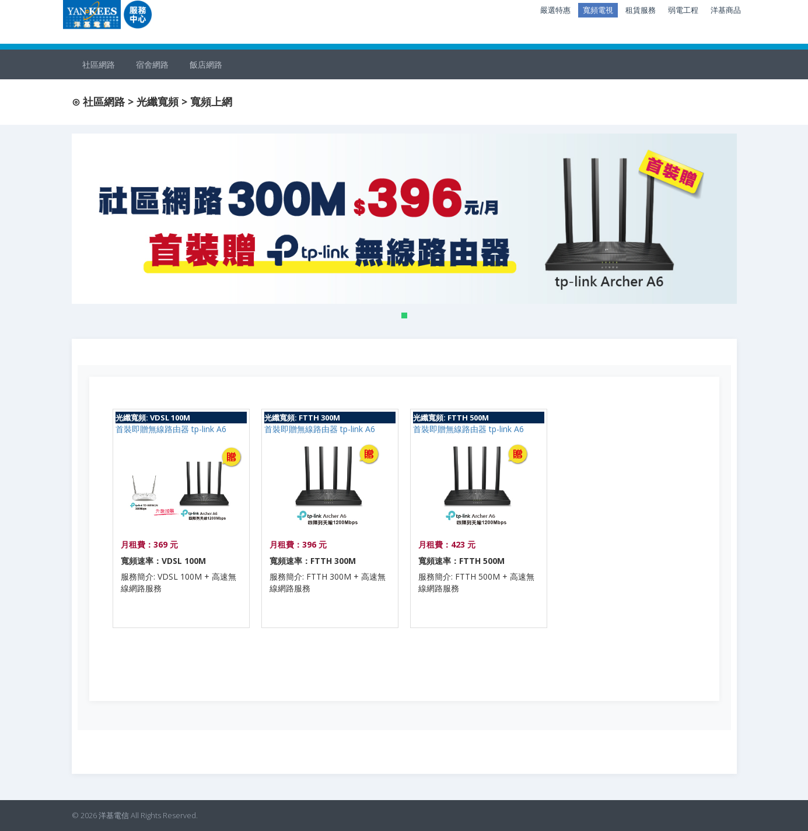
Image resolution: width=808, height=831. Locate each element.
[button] (404, 315)
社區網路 (98, 64)
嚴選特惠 (555, 10)
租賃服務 (640, 10)
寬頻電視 (598, 10)
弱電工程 (683, 10)
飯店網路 (206, 64)
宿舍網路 (152, 64)
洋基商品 (726, 10)
